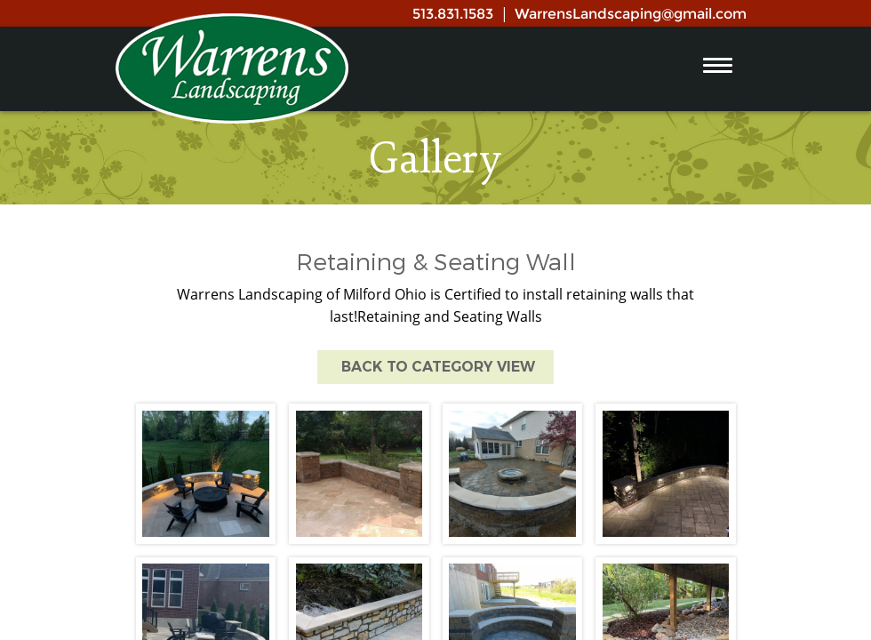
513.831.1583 (452, 13)
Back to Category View (435, 366)
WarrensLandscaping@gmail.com (631, 13)
